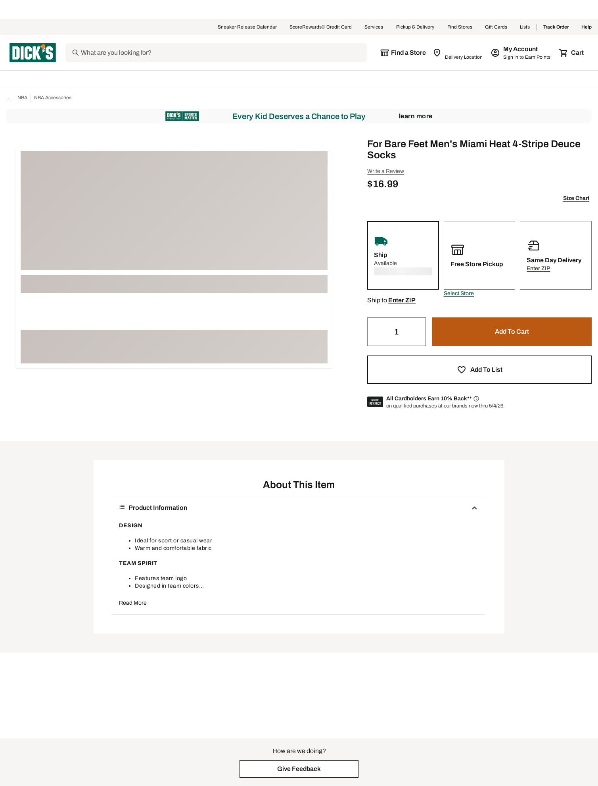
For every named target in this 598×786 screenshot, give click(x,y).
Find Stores (459, 27)
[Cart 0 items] (571, 53)
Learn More (416, 116)
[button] (459, 294)
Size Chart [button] (576, 198)
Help (586, 27)
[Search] (223, 52)
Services (373, 27)
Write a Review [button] (385, 171)
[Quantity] (396, 331)
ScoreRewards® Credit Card (320, 27)
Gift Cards (496, 27)
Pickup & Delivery (415, 27)
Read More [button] (133, 603)
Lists (525, 27)
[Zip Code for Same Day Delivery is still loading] (458, 53)
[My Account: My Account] (521, 53)
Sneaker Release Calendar (247, 27)
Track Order (556, 27)
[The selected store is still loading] (403, 53)
